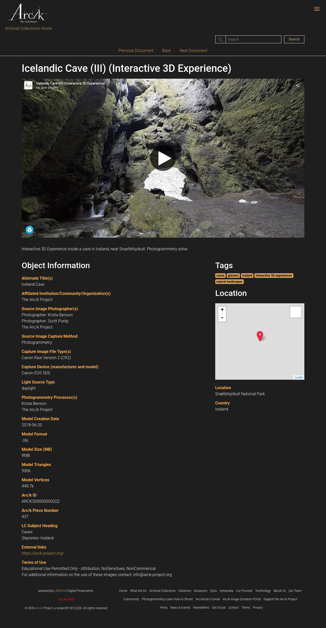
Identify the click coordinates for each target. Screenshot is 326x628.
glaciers (233, 275)
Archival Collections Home (28, 28)
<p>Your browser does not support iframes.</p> (163, 158)
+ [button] (222, 310)
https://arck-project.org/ (43, 553)
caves (220, 275)
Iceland (247, 275)
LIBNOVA (61, 591)
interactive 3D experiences (274, 275)
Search (294, 39)
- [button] (222, 318)
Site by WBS (66, 599)
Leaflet (299, 377)
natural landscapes (229, 281)
